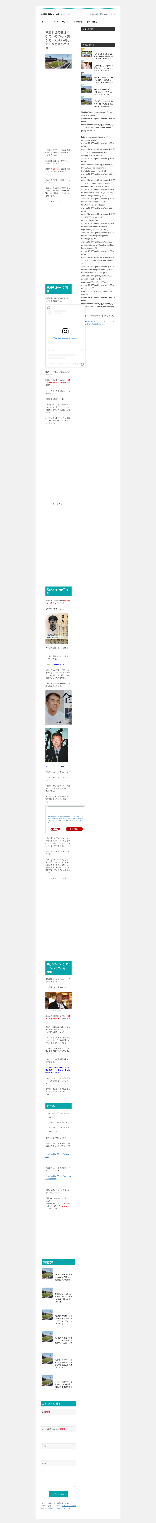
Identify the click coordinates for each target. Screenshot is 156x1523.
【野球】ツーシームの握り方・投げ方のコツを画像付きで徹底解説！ (103, 103)
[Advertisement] (58, 109)
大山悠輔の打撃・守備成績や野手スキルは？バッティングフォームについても (63, 1320)
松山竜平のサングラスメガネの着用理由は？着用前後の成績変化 (63, 1277)
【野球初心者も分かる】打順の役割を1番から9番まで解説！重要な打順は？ (103, 57)
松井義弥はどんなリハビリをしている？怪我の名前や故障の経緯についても (63, 1298)
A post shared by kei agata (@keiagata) (65, 364)
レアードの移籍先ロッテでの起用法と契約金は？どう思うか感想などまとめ (103, 81)
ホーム (44, 22)
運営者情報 (78, 22)
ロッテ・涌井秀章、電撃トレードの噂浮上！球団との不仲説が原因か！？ (63, 1385)
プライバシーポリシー (60, 22)
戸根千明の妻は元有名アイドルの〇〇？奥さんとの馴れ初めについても (103, 92)
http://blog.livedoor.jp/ (56, 1010)
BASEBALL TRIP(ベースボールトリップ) (55, 14)
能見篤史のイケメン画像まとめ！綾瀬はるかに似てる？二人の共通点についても (63, 1363)
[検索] (98, 35)
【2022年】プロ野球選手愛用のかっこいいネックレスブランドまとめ (103, 68)
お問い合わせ (92, 22)
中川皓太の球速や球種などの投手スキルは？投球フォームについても (63, 1342)
